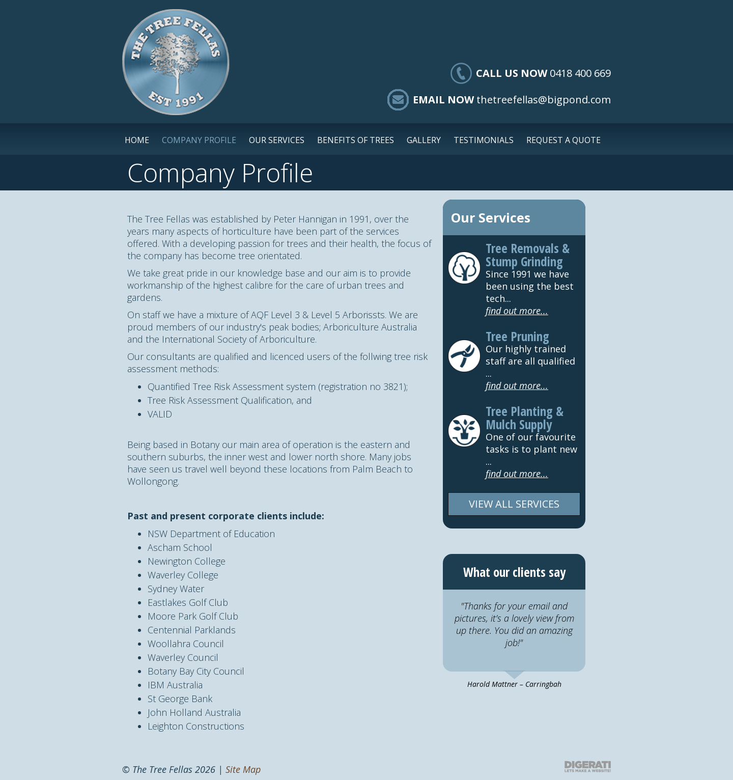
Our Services (276, 140)
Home (137, 140)
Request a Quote (563, 140)
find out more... (517, 310)
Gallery (424, 140)
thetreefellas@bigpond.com (543, 99)
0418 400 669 (580, 73)
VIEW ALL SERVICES (514, 504)
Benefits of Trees (355, 140)
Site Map (243, 769)
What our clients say (514, 571)
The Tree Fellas (176, 62)
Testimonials (484, 140)
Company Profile (199, 140)
